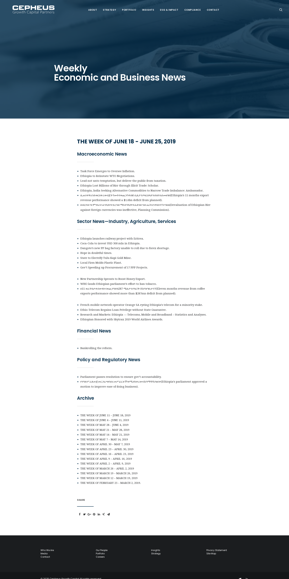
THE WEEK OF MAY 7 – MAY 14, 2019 (104, 432)
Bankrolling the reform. (96, 341)
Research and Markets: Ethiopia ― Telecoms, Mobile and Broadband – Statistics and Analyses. (143, 308)
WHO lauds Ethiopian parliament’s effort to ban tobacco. (118, 277)
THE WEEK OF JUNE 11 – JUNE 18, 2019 (105, 408)
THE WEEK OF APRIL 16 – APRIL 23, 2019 (106, 447)
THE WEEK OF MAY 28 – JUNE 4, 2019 (104, 418)
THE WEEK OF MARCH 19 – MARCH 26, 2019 (108, 466)
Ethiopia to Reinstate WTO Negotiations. (108, 169)
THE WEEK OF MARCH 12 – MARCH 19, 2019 (108, 471)
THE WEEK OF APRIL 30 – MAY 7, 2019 (105, 437)
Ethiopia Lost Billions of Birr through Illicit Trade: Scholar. (119, 179)
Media (44, 546)
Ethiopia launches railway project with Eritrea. (112, 232)
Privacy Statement (216, 543)
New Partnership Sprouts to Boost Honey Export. (113, 272)
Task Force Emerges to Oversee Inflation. (108, 164)
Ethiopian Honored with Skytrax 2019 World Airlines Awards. (121, 312)
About (90, 6)
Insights (145, 6)
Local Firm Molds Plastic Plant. (101, 256)
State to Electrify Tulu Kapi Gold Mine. (106, 251)
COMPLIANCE (190, 6)
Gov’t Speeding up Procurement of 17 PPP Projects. (114, 261)
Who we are (47, 543)
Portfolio (126, 6)
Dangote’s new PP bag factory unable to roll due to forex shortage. (125, 241)
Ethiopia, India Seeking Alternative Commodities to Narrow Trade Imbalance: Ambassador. (141, 184)
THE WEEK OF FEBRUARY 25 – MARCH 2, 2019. (110, 476)
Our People (101, 543)
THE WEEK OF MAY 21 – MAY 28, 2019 (104, 423)
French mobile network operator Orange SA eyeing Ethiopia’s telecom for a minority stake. (141, 298)
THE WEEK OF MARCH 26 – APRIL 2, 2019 (107, 462)
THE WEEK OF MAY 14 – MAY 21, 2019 (104, 428)
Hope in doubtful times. (96, 246)
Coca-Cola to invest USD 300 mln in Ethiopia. (110, 236)
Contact (210, 6)
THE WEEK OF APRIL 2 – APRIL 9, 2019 (105, 457)
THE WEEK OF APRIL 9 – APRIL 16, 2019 (106, 452)
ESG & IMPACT (166, 6)
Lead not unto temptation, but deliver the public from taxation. (123, 174)
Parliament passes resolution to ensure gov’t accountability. (120, 370)
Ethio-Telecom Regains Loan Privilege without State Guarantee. (123, 303)
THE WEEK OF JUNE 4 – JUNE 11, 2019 (104, 413)
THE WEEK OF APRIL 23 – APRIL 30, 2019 (106, 442)
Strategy (106, 6)
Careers (100, 550)
